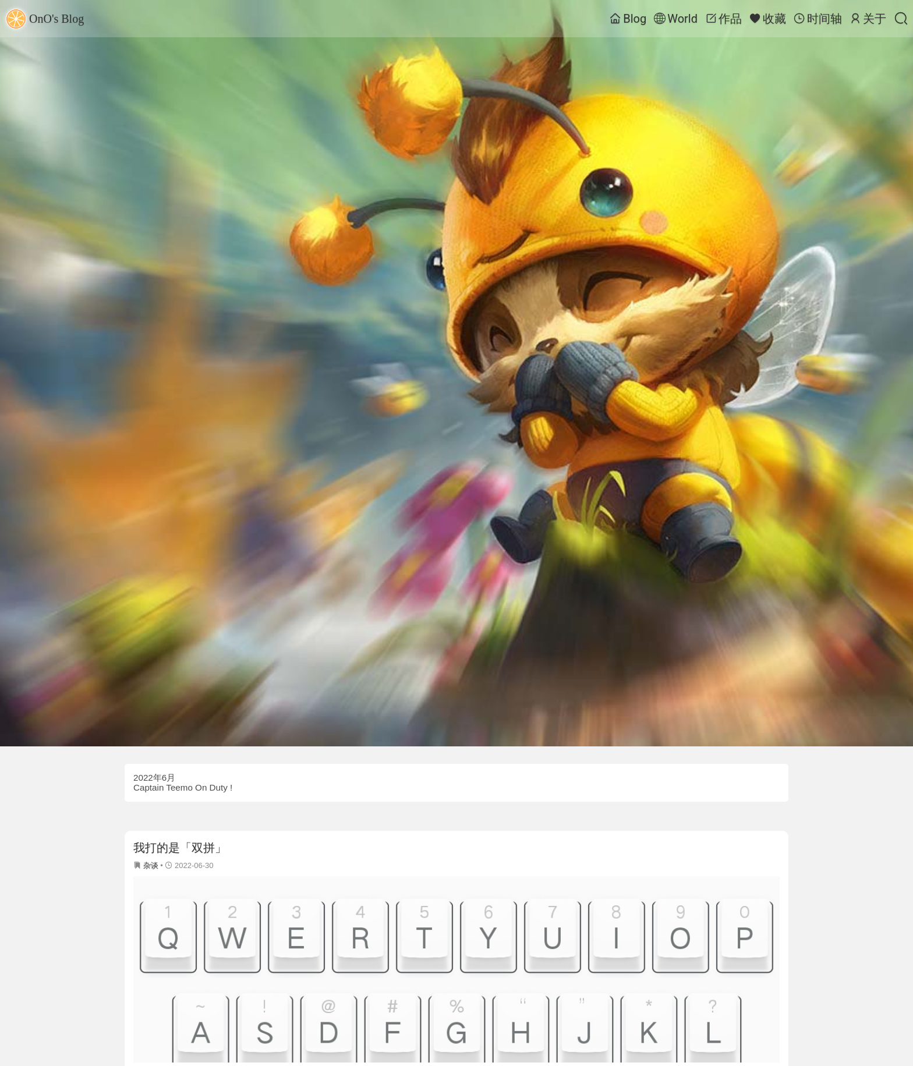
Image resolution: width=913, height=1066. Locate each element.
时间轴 (818, 19)
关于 (868, 19)
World (676, 19)
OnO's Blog (45, 19)
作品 (723, 19)
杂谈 (150, 865)
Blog (628, 19)
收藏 (767, 19)
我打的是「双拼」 (180, 848)
